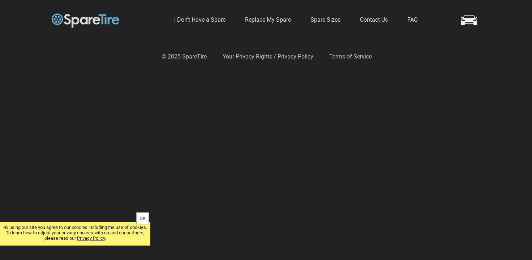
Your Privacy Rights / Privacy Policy (268, 75)
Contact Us (374, 19)
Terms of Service (350, 75)
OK (143, 218)
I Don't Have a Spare (200, 19)
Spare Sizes (325, 19)
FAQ (412, 19)
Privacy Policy (91, 238)
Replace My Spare (268, 19)
